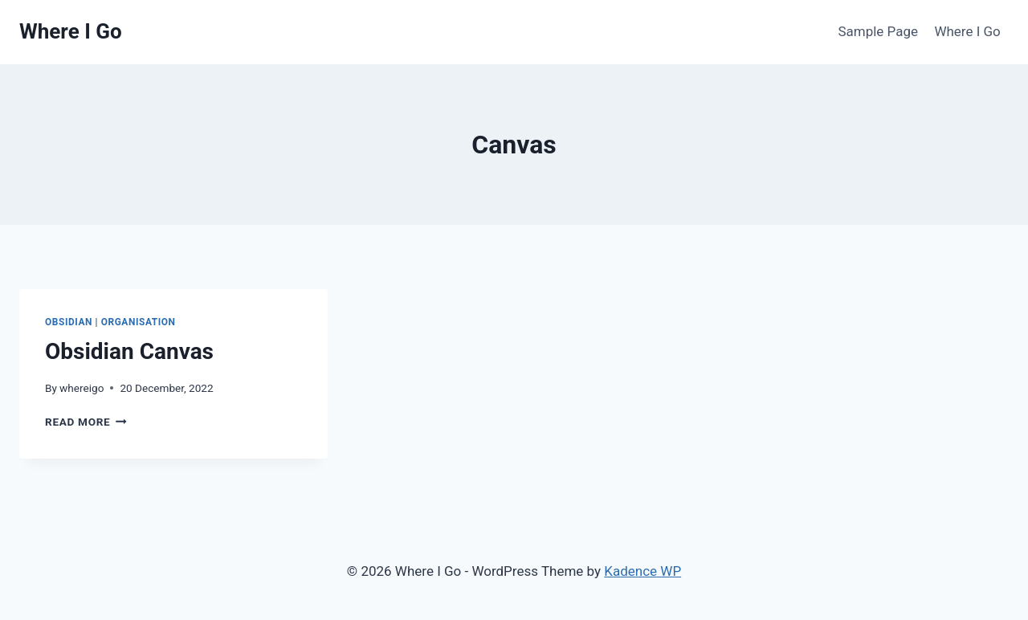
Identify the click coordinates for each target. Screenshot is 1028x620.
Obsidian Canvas (129, 351)
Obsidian (68, 322)
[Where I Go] (70, 31)
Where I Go (967, 31)
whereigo (81, 387)
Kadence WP (642, 571)
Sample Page (878, 31)
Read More (86, 421)
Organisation (138, 322)
